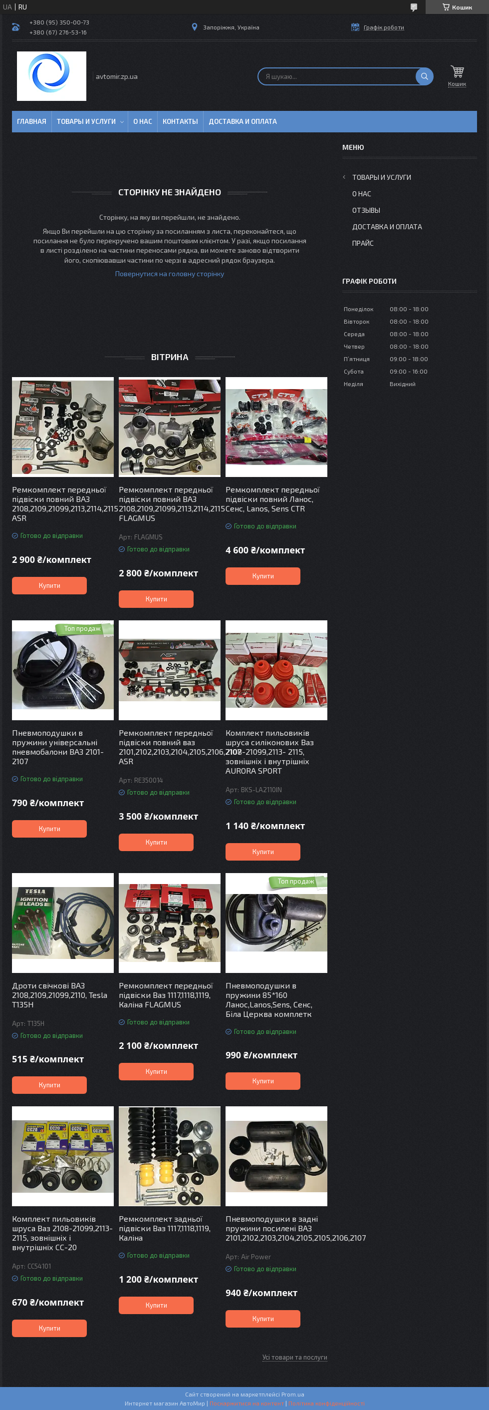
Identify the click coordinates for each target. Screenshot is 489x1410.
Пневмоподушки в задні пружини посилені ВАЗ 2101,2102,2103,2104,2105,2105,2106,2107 (276, 1228)
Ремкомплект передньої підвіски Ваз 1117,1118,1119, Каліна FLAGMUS (166, 994)
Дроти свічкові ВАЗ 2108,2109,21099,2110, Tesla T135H (59, 994)
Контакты (180, 121)
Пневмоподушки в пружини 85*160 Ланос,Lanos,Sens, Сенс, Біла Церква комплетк (269, 999)
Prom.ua (292, 1394)
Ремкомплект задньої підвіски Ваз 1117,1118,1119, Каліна (165, 1228)
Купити (49, 585)
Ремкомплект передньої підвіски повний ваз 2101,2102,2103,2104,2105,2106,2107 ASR (170, 747)
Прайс (363, 243)
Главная (31, 121)
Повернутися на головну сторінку (169, 273)
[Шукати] (425, 76)
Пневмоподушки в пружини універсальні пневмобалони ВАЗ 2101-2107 (58, 747)
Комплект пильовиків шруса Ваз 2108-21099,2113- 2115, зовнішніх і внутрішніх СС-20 (62, 1233)
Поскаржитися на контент (247, 1403)
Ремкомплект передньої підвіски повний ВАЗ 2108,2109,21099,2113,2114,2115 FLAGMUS (170, 503)
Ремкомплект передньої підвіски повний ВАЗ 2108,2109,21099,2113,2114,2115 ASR (63, 503)
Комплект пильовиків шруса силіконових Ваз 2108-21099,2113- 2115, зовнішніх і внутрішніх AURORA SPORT (270, 751)
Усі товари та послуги (294, 1357)
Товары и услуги (86, 121)
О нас (142, 121)
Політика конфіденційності (326, 1403)
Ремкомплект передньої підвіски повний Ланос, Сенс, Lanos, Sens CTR (273, 498)
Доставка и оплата (243, 121)
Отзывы (366, 210)
